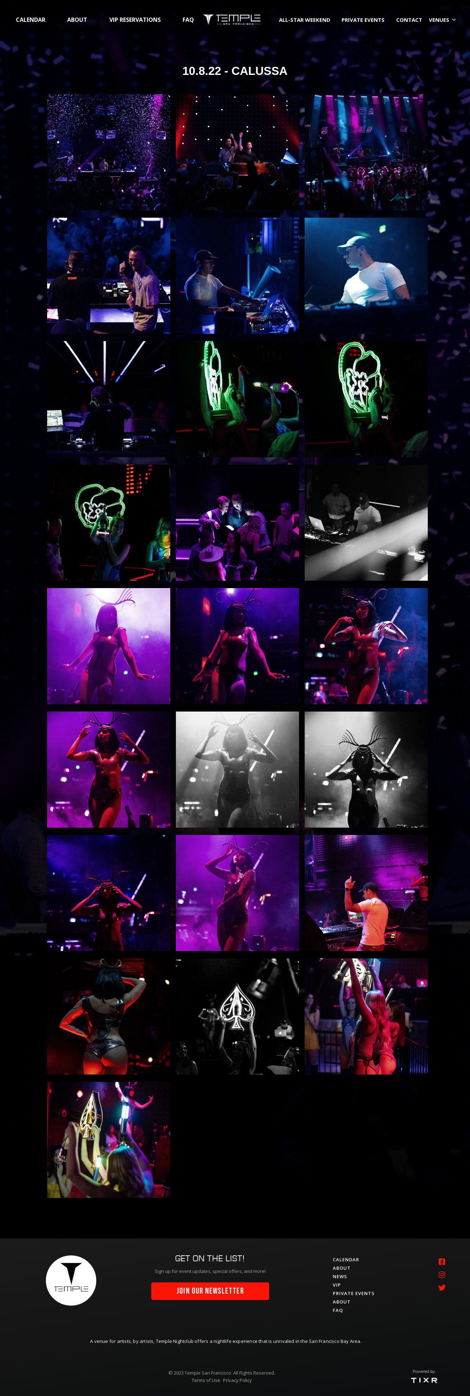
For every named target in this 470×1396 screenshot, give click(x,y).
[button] (444, 20)
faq (188, 20)
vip (337, 1285)
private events (363, 19)
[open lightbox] (108, 152)
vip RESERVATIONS (135, 20)
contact (409, 19)
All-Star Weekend (304, 19)
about (77, 20)
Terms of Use (206, 1380)
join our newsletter (210, 1291)
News (340, 1276)
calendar (30, 20)
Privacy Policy (237, 1380)
